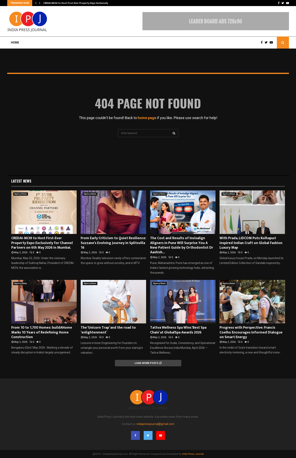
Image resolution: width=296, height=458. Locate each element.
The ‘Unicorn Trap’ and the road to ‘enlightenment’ (108, 330)
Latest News (21, 181)
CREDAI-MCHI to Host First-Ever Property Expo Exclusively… (76, 3)
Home (15, 42)
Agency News (20, 194)
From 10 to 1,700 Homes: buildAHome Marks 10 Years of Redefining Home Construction (41, 332)
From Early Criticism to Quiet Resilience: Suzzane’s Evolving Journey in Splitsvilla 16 (113, 243)
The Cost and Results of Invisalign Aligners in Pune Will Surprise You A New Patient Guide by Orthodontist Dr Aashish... (181, 245)
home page (147, 118)
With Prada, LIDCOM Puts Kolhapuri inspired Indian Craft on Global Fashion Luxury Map (251, 243)
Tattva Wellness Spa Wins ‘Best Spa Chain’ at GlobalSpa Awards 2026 (178, 330)
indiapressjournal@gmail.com (155, 424)
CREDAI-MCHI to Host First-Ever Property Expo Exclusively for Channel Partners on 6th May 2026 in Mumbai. (42, 243)
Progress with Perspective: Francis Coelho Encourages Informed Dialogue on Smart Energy (251, 332)
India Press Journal (193, 454)
